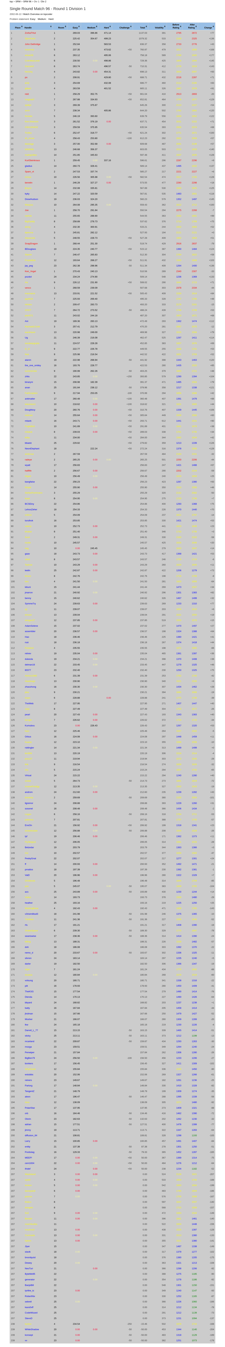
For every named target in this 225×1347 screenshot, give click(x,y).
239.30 (76, 930)
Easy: (33, 19)
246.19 (76, 116)
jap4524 (29, 299)
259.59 (76, 127)
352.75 (93, 94)
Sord (27, 537)
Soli (27, 1213)
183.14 (76, 958)
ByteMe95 (30, 1274)
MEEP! (28, 1157)
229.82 (76, 443)
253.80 (93, 138)
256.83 (76, 465)
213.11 (76, 1035)
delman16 (30, 664)
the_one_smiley (33, 365)
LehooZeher (31, 509)
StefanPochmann (34, 492)
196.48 (76, 880)
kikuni (28, 587)
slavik (28, 1251)
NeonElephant (32, 448)
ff (25, 864)
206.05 (76, 842)
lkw (26, 1024)
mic (26, 853)
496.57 (107, 66)
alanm (28, 360)
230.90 (76, 681)
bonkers (29, 1063)
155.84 (76, 1069)
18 (55, 448)
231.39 (76, 675)
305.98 (93, 177)
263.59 (76, 88)
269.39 (76, 105)
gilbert (28, 88)
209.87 (76, 1041)
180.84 (76, 974)
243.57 (76, 559)
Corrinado (30, 1235)
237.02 (76, 626)
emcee (28, 614)
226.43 (93, 725)
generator (30, 1279)
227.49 (76, 709)
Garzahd (29, 66)
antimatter (30, 398)
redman (29, 415)
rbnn (27, 1102)
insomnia (29, 49)
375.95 (93, 127)
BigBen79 (30, 1058)
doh (27, 947)
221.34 (76, 747)
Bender (28, 1218)
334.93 (93, 99)
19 (55, 199)
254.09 (76, 515)
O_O (27, 349)
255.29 (76, 492)
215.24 (76, 769)
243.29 (76, 564)
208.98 (76, 382)
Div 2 (43, 1)
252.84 (76, 44)
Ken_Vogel (30, 271)
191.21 (76, 925)
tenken (28, 1185)
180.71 (76, 980)
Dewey (28, 1263)
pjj (26, 609)
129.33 (76, 1152)
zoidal (28, 781)
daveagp (29, 144)
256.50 (76, 1058)
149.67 (76, 1080)
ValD (27, 875)
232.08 (76, 188)
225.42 (76, 38)
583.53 (107, 44)
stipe (27, 969)
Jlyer (27, 1246)
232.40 (76, 670)
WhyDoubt (30, 1069)
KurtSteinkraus (32, 160)
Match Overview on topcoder (37, 14)
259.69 (76, 797)
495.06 (107, 55)
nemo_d (29, 952)
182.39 (93, 382)
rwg (27, 548)
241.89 (76, 426)
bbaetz (28, 443)
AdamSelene (31, 626)
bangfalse (30, 481)
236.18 (76, 642)
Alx (26, 282)
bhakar (28, 531)
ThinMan (29, 919)
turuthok (29, 520)
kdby (27, 437)
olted (27, 559)
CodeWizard (31, 1312)
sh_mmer (29, 138)
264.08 (76, 204)
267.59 (76, 454)
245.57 (76, 542)
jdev (27, 692)
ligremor (29, 803)
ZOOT (28, 310)
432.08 (107, 83)
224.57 (76, 343)
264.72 (76, 310)
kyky (27, 193)
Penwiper (29, 1052)
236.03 (76, 199)
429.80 (107, 77)
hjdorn (28, 1240)
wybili (28, 1179)
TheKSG (29, 991)
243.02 (76, 315)
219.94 (76, 758)
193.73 (76, 897)
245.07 (76, 886)
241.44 (76, 587)
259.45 (76, 160)
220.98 (76, 332)
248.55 (76, 238)
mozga (28, 1046)
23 (55, 265)
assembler (30, 631)
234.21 (76, 659)
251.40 (76, 531)
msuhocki (30, 1229)
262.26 (93, 371)
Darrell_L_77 (31, 1030)
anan (27, 387)
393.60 (93, 116)
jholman (29, 1013)
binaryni (29, 382)
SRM (18, 1)
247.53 (76, 171)
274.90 (93, 276)
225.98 (76, 354)
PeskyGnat (30, 858)
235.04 (76, 653)
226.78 (93, 349)
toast (27, 498)
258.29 (76, 94)
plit (26, 986)
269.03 (76, 33)
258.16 (76, 814)
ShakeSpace (31, 930)
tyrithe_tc (29, 1290)
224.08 (76, 736)
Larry (27, 1141)
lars (27, 581)
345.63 (93, 155)
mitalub (28, 432)
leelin (27, 570)
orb (26, 1113)
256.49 (76, 476)
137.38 (76, 1146)
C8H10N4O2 (31, 127)
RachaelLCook (32, 326)
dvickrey (29, 797)
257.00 (76, 144)
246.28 (76, 182)
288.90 (93, 215)
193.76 (76, 365)
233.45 (76, 664)
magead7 (29, 99)
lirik (26, 764)
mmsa (28, 177)
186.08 (76, 947)
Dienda (28, 997)
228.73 (93, 238)
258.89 (76, 221)
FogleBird (30, 426)
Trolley (28, 132)
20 (55, 409)
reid (27, 94)
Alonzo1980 (31, 675)
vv (26, 1340)
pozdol (28, 276)
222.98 (76, 360)
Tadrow (28, 564)
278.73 (93, 221)
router (28, 542)
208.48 (76, 808)
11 (55, 215)
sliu (26, 769)
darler (28, 963)
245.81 (76, 232)
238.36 (76, 936)
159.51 (76, 1046)
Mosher (29, 1019)
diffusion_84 (31, 1135)
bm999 (28, 753)
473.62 (107, 49)
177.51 (76, 1124)
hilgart (28, 476)
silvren (28, 958)
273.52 (93, 310)
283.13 (93, 321)
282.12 (93, 232)
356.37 (93, 149)
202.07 (76, 858)
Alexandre (30, 238)
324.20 (93, 199)
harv (27, 731)
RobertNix (30, 1296)
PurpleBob (30, 260)
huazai (28, 742)
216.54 (93, 354)
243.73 (76, 553)
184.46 (76, 1113)
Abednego (30, 681)
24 (55, 276)
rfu (26, 925)
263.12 (76, 55)
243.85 (76, 376)
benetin (29, 182)
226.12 (76, 282)
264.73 (76, 781)
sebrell (28, 1301)
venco (28, 287)
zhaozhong (30, 686)
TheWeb (29, 703)
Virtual (28, 775)
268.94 (93, 360)
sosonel (29, 808)
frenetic (29, 116)
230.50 (76, 60)
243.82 (76, 71)
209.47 (76, 304)
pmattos (29, 869)
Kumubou (30, 725)
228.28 (93, 343)
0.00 (95, 60)
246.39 (76, 337)
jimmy (28, 1130)
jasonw (28, 1196)
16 (55, 365)
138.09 (76, 1102)
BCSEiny (29, 504)
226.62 (76, 720)
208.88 (76, 803)
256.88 (76, 830)
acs (26, 891)
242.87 (76, 570)
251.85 (76, 155)
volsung (29, 980)
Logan (28, 814)
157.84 (76, 1052)
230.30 (76, 686)
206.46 (76, 836)
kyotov (28, 1324)
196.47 (76, 1096)
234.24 (76, 276)
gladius (28, 166)
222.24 (93, 448)
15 (55, 382)
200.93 (76, 864)
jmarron (29, 592)
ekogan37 (30, 620)
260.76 (76, 409)
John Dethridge (32, 44)
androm (29, 792)
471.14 (107, 33)
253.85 (76, 520)
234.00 (76, 437)
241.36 (76, 919)
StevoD (29, 1318)
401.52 (107, 88)
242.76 (76, 576)
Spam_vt (29, 171)
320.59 (93, 193)
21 (55, 337)
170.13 (76, 997)
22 (55, 376)
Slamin (28, 254)
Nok (27, 354)
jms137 (28, 758)
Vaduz (28, 897)
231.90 (93, 282)
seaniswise (30, 936)
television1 (30, 404)
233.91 (76, 293)
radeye (28, 459)
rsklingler (29, 747)
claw (27, 709)
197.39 (76, 869)
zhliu (27, 376)
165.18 (76, 1024)
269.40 (93, 299)
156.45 (76, 1063)
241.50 (76, 581)
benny (28, 598)
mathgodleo (31, 155)
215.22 (76, 775)
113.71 (76, 1130)
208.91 (76, 77)
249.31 (76, 537)
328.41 (93, 166)
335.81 (93, 188)
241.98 (76, 914)
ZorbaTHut (30, 33)
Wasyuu (29, 204)
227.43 (76, 714)
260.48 (76, 398)
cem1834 (29, 1163)
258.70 (76, 210)
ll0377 (28, 670)
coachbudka (31, 1224)
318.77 (93, 132)
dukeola (29, 659)
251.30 (93, 243)
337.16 (107, 160)
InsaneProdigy (32, 786)
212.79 (93, 326)
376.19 (93, 121)
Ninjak (28, 487)
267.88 (76, 99)
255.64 (76, 415)
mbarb (28, 421)
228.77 (93, 365)
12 (55, 260)
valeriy (28, 526)
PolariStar (30, 1108)
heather (29, 903)
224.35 (76, 249)
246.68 (76, 149)
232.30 (76, 227)
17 (55, 398)
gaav (27, 553)
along (28, 227)
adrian (28, 1124)
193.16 (76, 903)
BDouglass (30, 249)
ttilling (28, 941)
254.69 (76, 83)
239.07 (76, 609)
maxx (27, 697)
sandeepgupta (32, 343)
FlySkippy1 (30, 842)
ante (27, 83)
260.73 (76, 166)
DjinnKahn (30, 38)
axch (27, 110)
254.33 (76, 509)
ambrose (29, 454)
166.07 (76, 1019)
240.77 (93, 249)
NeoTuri (29, 1268)
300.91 (93, 227)
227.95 (76, 703)
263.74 (76, 66)
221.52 (93, 293)
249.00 (93, 332)
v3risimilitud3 (31, 914)
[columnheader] (17, 26)
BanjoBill (29, 1285)
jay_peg (29, 265)
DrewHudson (31, 199)
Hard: (51, 19)
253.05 (93, 393)
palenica (29, 819)
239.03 (76, 432)
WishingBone (31, 908)
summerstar (31, 371)
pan (27, 886)
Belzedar (29, 847)
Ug (26, 337)
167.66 (76, 1013)
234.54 (76, 1324)
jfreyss (28, 188)
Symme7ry (30, 603)
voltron (28, 515)
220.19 (76, 753)
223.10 (76, 742)
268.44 (76, 243)
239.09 (93, 287)
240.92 (76, 592)
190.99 (76, 371)
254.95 (76, 498)
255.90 (76, 487)
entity (27, 1146)
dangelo (29, 1207)
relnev (28, 653)
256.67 (76, 470)
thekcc (28, 1202)
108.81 (76, 1135)
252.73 (76, 526)
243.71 (76, 421)
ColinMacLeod (32, 60)
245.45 (93, 548)
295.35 (93, 204)
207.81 (76, 819)
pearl (27, 714)
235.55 (76, 648)
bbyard (28, 1002)
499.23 (107, 38)
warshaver (30, 332)
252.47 (76, 132)
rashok (28, 215)
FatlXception (31, 393)
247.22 (76, 193)
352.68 (93, 144)
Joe (27, 210)
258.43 (76, 138)
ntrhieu (28, 304)
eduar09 (29, 55)
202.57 (76, 853)
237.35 (76, 49)
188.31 (76, 941)
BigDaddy (30, 221)
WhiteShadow (32, 1329)
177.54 (76, 991)
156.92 (76, 825)
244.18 (93, 315)
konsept (29, 1335)
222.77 (76, 349)
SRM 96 (27, 1)
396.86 (93, 33)
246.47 (76, 254)
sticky (28, 1035)
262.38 (76, 265)
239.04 (76, 614)
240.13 (93, 271)
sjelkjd (28, 105)
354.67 (93, 38)
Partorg (29, 1085)
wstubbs (29, 1074)
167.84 (76, 1008)
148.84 (76, 1085)
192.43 (76, 908)
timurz (28, 576)
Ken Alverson (31, 121)
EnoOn (28, 825)
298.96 (93, 265)
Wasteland (30, 1174)
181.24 (76, 969)
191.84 (76, 387)
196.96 (76, 875)
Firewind (29, 648)
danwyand (30, 1191)
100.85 (76, 1141)
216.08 (93, 337)
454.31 (107, 71)
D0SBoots (30, 880)
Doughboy (30, 409)
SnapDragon (31, 243)
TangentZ (29, 1091)
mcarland (29, 1041)
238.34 (76, 110)
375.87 (93, 105)
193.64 (76, 260)
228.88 (76, 697)
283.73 (93, 304)
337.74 (93, 171)
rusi (27, 642)
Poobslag (29, 1152)
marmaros (30, 293)
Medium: (42, 19)
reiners (28, 1080)
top (11, 1)
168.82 (76, 1002)
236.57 (76, 631)
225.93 (76, 299)
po (26, 77)
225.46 (76, 731)
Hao (27, 637)
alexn (27, 1096)
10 (55, 177)
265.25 (76, 459)
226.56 (76, 177)
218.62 (76, 404)
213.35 (76, 786)
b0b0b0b (29, 149)
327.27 (93, 182)
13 (55, 149)
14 (55, 155)
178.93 (76, 986)
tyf (26, 836)
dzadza (28, 974)
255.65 (76, 215)
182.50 (76, 963)
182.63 (76, 1119)
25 (55, 387)
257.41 (76, 326)
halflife (28, 470)
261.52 (76, 121)
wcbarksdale (31, 830)
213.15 (76, 1030)
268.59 (76, 287)
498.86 (107, 60)
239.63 (76, 603)
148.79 (76, 1091)
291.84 (93, 210)
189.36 (76, 321)
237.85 (76, 620)
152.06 (76, 1074)
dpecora (29, 232)
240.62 (76, 598)
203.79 (76, 847)
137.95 (76, 1108)
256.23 (76, 481)
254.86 (76, 504)
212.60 (76, 792)
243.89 (76, 891)
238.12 (93, 387)
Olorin (28, 1119)
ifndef (28, 1168)
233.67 (76, 952)
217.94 (76, 393)
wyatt (27, 465)
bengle (28, 720)
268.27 (93, 260)
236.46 (76, 637)
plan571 (29, 315)
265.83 (93, 254)
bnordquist (30, 1257)
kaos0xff (29, 1307)
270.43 (76, 271)
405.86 (107, 110)
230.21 (76, 692)
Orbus (28, 736)
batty (27, 1008)
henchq (29, 71)
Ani (26, 321)
